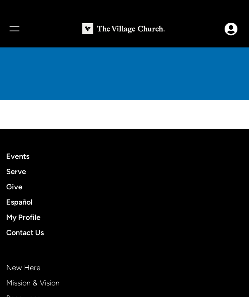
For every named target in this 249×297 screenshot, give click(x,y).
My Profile (23, 217)
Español (19, 202)
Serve (16, 171)
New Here (23, 267)
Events (17, 156)
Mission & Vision (33, 283)
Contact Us (25, 232)
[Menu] (14, 28)
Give (14, 186)
